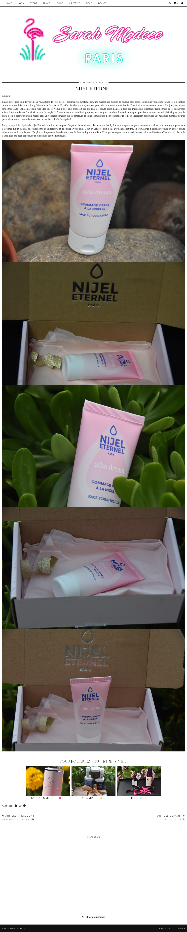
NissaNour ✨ (92, 797)
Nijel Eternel (93, 89)
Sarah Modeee (18, 928)
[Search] (182, 3)
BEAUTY (102, 3)
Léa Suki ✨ (138, 797)
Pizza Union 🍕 (171, 817)
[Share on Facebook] (16, 805)
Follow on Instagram (93, 917)
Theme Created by (171, 928)
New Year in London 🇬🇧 (18, 817)
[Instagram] (170, 3)
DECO (89, 3)
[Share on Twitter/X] (20, 805)
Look (21, 3)
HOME (8, 3)
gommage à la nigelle (16, 125)
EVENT (33, 3)
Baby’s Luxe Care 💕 (46, 797)
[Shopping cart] (176, 3)
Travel (47, 3)
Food (60, 3)
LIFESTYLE (74, 3)
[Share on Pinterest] (24, 805)
